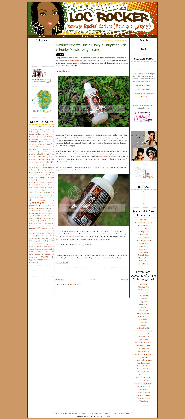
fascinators (49, 165)
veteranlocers (33, 257)
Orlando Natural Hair (44, 218)
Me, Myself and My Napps (143, 342)
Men (50, 208)
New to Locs (143, 375)
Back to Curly (143, 296)
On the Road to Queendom (143, 383)
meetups (31, 208)
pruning (43, 228)
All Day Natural (143, 290)
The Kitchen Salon (143, 398)
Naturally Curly (143, 255)
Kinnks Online (143, 234)
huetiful (43, 187)
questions (31, 231)
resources (49, 233)
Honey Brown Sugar (143, 313)
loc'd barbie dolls (41, 197)
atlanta (52, 127)
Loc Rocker (93, 413)
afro (38, 126)
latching (39, 192)
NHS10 (37, 216)
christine (40, 144)
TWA (46, 251)
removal (42, 233)
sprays (32, 244)
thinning (31, 249)
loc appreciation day (43, 195)
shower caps (34, 241)
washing (38, 260)
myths (38, 213)
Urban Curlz (143, 401)
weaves (46, 260)
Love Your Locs (143, 337)
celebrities (33, 141)
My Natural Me (143, 351)
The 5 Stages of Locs (143, 89)
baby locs (34, 129)
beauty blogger (75, 60)
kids (30, 192)
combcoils (32, 147)
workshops (33, 262)
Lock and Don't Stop (143, 328)
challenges (48, 142)
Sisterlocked (143, 389)
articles (46, 126)
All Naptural (143, 293)
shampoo (37, 238)
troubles (38, 251)
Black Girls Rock (143, 226)
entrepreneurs (43, 159)
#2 (143, 194)
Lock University (143, 237)
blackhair (33, 132)
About (67, 36)
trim (32, 251)
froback (48, 172)
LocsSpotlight (36, 202)
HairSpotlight (33, 185)
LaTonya (47, 192)
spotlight (52, 241)
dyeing (33, 159)
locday (51, 197)
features (44, 167)
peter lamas (38, 223)
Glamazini (143, 307)
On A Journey (143, 380)
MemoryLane (40, 208)
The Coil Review (143, 264)
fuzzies (42, 175)
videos (44, 256)
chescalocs (31, 144)
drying (52, 157)
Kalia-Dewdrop (143, 316)
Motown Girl (143, 243)
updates (47, 254)
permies (49, 221)
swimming (51, 244)
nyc (51, 216)
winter (52, 260)
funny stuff (32, 175)
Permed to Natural (143, 386)
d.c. (53, 154)
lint (53, 192)
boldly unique (44, 134)
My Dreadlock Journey (143, 345)
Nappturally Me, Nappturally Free (143, 354)
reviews (42, 236)
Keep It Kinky (143, 319)
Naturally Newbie (144, 372)
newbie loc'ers (47, 213)
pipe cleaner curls (49, 223)
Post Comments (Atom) (73, 284)
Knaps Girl (143, 322)
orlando (31, 218)
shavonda (45, 238)
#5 (143, 203)
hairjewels (49, 182)
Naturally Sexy (143, 258)
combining (32, 149)
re (50, 231)
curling (31, 154)
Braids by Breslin (143, 232)
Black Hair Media (143, 229)
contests (42, 152)
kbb (51, 190)
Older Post (124, 279)
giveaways (41, 177)
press (33, 226)
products (32, 228)
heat (30, 187)
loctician (32, 205)
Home (41, 36)
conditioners (32, 152)
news (30, 216)
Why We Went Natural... (143, 85)
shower (52, 238)
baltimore (42, 129)
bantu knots (51, 129)
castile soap (47, 139)
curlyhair (47, 154)
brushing (41, 137)
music (32, 213)
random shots (42, 231)
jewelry (45, 190)
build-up (49, 137)
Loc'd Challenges (92, 36)
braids (52, 134)
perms (30, 223)
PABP (42, 221)
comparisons (46, 149)
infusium (50, 187)
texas (32, 246)
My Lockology (143, 246)
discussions (42, 157)
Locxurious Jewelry (143, 334)
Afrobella (143, 284)
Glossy (105, 135)
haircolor (41, 182)
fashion (31, 167)
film (43, 170)
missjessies (44, 211)
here (134, 76)
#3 (143, 197)
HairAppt (33, 182)
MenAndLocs (33, 211)
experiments (32, 165)
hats (51, 185)
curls (38, 154)
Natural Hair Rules (143, 366)
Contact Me (144, 36)
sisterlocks (43, 241)
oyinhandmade (33, 221)
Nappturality (143, 249)
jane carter (38, 190)
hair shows (41, 180)
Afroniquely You (143, 287)
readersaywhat (33, 233)
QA (50, 228)
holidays (36, 187)
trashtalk (51, 249)
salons (30, 238)
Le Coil (143, 325)
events (45, 162)
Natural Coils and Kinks (143, 360)
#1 (143, 192)
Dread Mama (143, 305)
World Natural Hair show (93, 138)
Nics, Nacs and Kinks (143, 378)
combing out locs (45, 147)
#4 (143, 200)
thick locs (39, 246)
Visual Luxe (79, 413)
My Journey (118, 36)
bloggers (32, 134)
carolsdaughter (34, 139)
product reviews (45, 226)
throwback (39, 249)
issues (30, 190)
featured (37, 167)
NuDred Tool (143, 261)
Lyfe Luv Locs (144, 340)
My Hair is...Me (143, 348)
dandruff (33, 157)
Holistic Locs (143, 310)
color (48, 144)
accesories (31, 126)
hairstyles (44, 185)
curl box (49, 152)
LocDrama (42, 200)
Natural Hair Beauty (143, 363)
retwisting (32, 236)
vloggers (31, 260)
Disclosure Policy (115, 258)
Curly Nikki (143, 302)
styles (40, 243)
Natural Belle (143, 357)
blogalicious (49, 132)
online (71, 236)
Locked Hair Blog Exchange (143, 331)
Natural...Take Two (143, 369)
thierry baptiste (48, 246)
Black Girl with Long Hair (143, 223)
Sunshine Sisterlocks (143, 395)
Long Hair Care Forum (143, 240)
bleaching (40, 132)
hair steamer (51, 180)
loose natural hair (46, 206)
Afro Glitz (143, 220)
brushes (33, 137)
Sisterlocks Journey (143, 392)
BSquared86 (143, 299)
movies (52, 211)
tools (45, 249)
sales (50, 236)
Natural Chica (143, 252)
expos (40, 165)
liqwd (32, 195)
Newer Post (60, 279)
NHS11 (45, 216)
